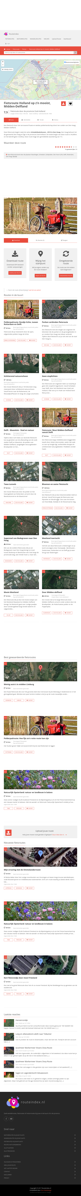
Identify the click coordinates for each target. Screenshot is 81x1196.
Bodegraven (8, 561)
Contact (7, 1171)
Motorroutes (22, 39)
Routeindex (10, 33)
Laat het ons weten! (35, 290)
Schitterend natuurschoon (16, 376)
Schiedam (8, 400)
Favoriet (32, 340)
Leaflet (75, 99)
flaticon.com (40, 1192)
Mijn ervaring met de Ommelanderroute (22, 870)
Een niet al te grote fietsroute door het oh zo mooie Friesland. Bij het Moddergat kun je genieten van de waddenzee (40, 987)
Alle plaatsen (9, 1148)
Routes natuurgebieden (12, 1145)
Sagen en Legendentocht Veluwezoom (32, 1073)
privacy (6, 1178)
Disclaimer (7, 1175)
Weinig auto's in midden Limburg (19, 684)
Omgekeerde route (66, 276)
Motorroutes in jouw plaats (14, 1135)
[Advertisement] (40, 15)
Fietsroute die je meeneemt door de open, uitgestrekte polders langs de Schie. (19, 333)
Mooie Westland (11, 592)
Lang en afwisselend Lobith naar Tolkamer (34, 1034)
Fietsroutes (9, 39)
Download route (15, 273)
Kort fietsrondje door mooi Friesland (20, 978)
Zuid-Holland (41, 134)
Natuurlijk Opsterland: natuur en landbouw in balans (28, 792)
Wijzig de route (40, 276)
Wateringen (46, 559)
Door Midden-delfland (52, 592)
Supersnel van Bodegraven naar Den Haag (20, 539)
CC (45, 1192)
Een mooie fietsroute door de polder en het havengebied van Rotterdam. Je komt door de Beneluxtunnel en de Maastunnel (20, 494)
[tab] (11, 120)
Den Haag (56, 132)
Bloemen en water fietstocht (55, 484)
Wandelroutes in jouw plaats (14, 1138)
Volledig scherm (8, 69)
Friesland (19, 808)
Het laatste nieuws (10, 1168)
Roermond (8, 700)
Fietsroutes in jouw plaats (13, 1141)
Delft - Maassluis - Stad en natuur (19, 430)
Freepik (49, 1192)
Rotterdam (8, 752)
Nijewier (8, 994)
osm (79, 99)
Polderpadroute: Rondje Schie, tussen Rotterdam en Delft (21, 323)
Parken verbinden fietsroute (55, 322)
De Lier (8, 615)
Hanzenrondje (22, 1020)
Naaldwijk (8, 502)
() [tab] (40, 240)
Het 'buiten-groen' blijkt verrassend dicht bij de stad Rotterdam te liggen (29, 746)
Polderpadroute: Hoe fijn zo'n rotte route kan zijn (26, 738)
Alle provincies (9, 1151)
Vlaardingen (46, 613)
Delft (8, 453)
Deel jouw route (10, 1165)
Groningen (19, 888)
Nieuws (46, 39)
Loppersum (8, 888)
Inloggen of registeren (12, 1162)
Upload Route (56, 39)
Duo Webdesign (46, 1190)
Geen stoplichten (49, 376)
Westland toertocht (51, 538)
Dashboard (67, 39)
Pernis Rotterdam (47, 508)
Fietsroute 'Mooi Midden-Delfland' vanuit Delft (57, 431)
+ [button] (2, 61)
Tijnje (8, 808)
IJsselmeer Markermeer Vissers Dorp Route (34, 1048)
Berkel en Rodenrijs (9, 340)
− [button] (2, 65)
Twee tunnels (10, 484)
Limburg (19, 700)
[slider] (66, 147)
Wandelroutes (35, 39)
